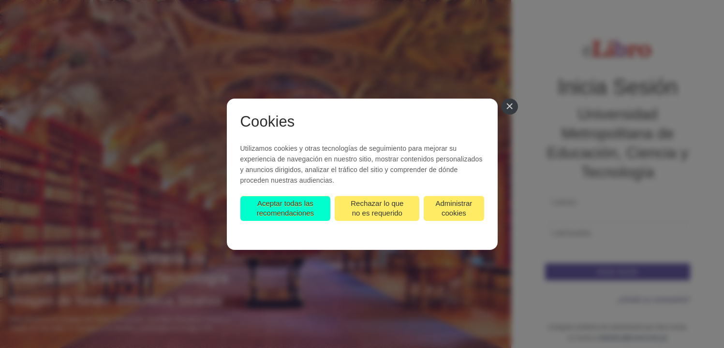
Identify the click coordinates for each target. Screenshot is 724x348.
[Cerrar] (510, 107)
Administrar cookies (453, 208)
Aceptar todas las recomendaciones (285, 208)
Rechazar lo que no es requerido (377, 208)
